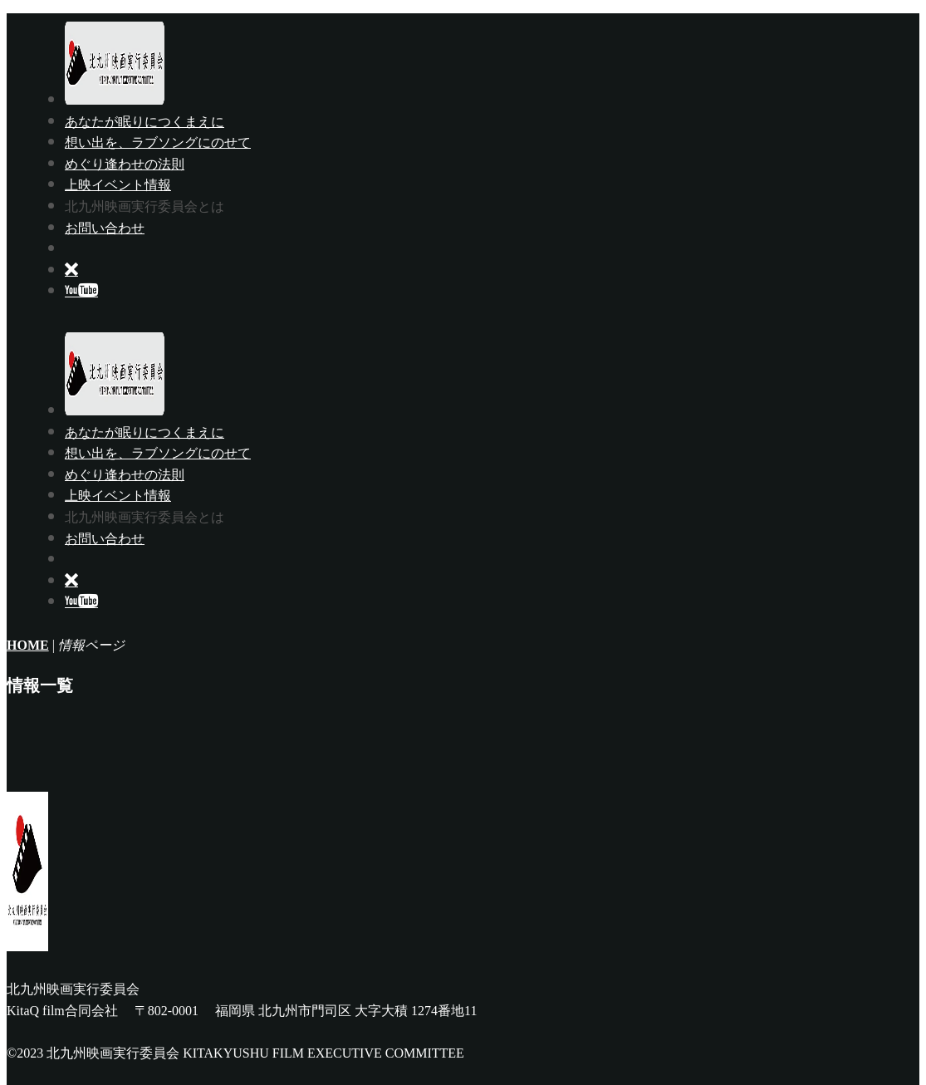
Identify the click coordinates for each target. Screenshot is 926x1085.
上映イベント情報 (118, 184)
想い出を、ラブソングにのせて (158, 142)
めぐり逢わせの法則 (124, 163)
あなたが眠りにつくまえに (144, 121)
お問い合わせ (105, 227)
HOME (28, 645)
